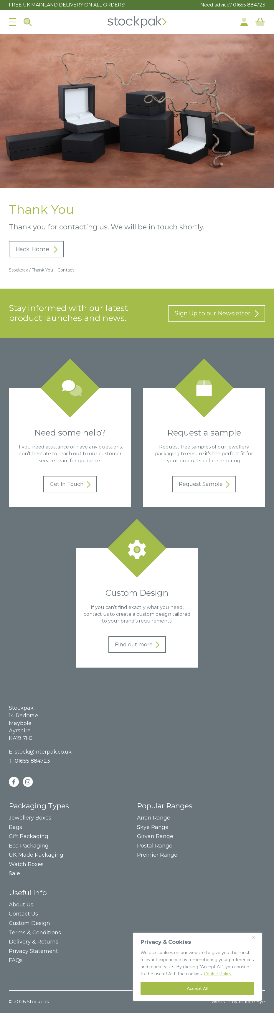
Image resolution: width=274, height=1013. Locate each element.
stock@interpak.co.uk (43, 752)
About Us (21, 905)
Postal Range (154, 846)
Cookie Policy (218, 973)
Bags (15, 827)
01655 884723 (249, 5)
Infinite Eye (252, 1001)
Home (137, 22)
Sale (14, 873)
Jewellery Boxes (30, 818)
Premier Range (157, 855)
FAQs (16, 960)
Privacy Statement (33, 951)
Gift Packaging (28, 836)
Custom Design (29, 923)
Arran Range (153, 818)
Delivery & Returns (33, 942)
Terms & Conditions (35, 933)
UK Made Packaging (36, 855)
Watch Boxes (26, 864)
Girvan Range (155, 836)
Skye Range (153, 827)
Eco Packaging (29, 846)
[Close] (256, 937)
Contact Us (23, 914)
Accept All (197, 988)
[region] (197, 966)
